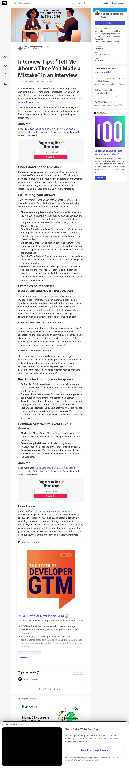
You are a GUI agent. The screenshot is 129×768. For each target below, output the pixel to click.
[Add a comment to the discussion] (53, 681)
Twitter (36, 132)
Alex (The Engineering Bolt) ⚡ (36, 47)
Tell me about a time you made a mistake (50, 511)
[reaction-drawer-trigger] (5, 57)
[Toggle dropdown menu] (82, 542)
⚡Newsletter (25, 132)
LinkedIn (48, 132)
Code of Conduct (45, 689)
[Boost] (5, 83)
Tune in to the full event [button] (94, 750)
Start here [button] (100, 178)
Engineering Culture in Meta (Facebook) (55, 128)
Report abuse (58, 689)
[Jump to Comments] (5, 66)
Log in (105, 3)
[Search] (11, 3)
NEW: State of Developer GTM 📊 (43, 616)
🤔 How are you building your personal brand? (109, 93)
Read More (24, 658)
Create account (118, 3)
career (32, 81)
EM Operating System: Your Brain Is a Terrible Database (109, 81)
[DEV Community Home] (4, 3)
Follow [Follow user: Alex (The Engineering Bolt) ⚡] (110, 23)
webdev (41, 81)
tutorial (49, 81)
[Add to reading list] (5, 75)
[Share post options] (5, 92)
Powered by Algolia (78, 3)
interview (23, 81)
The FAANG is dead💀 (109, 103)
